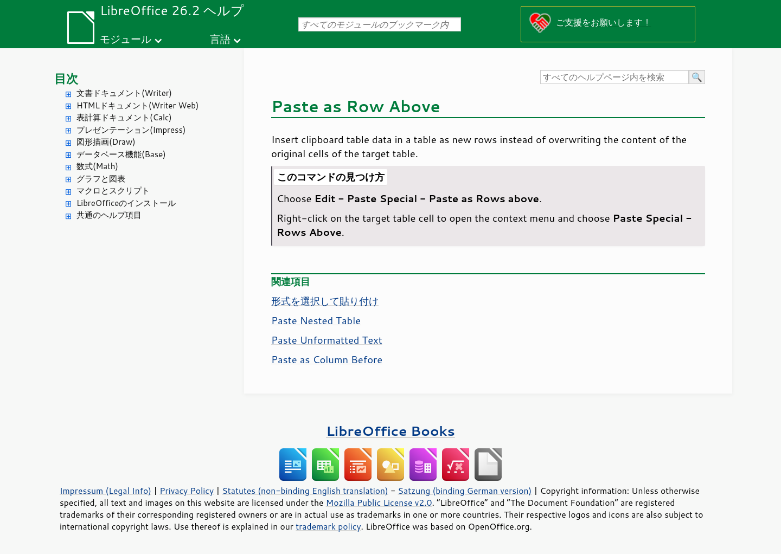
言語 (220, 38)
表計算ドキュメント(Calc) (124, 117)
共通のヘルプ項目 (109, 215)
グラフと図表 (100, 178)
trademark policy (328, 526)
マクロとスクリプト (113, 190)
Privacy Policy (186, 491)
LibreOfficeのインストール (126, 203)
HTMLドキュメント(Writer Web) (137, 105)
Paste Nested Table (316, 320)
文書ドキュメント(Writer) (124, 93)
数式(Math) (97, 166)
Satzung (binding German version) (465, 491)
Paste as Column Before (326, 359)
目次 (66, 78)
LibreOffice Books (390, 430)
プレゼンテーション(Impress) (130, 130)
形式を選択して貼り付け (325, 301)
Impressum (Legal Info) (105, 491)
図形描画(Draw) (106, 141)
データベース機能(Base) (121, 154)
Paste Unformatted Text (326, 340)
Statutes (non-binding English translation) (305, 491)
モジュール (125, 38)
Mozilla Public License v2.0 (379, 502)
